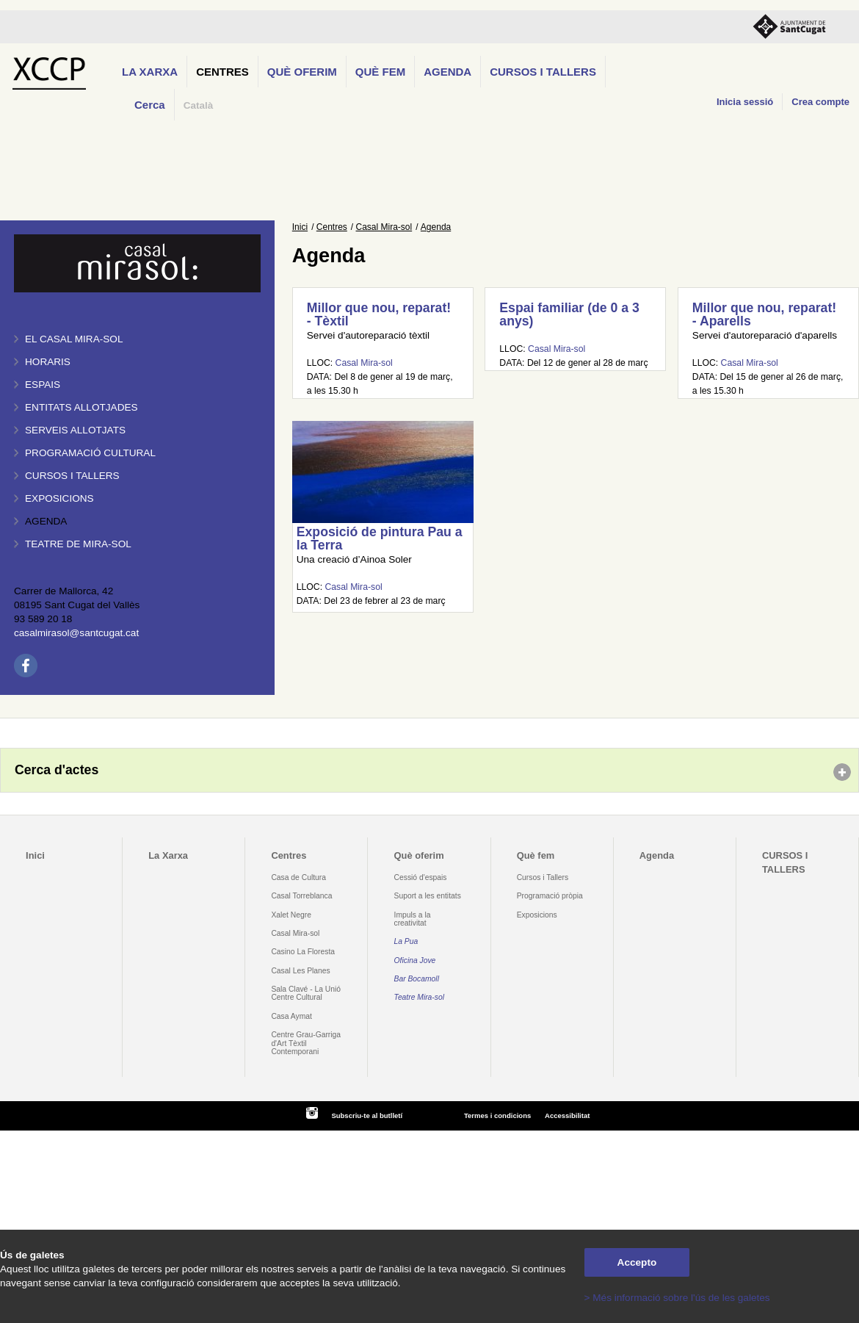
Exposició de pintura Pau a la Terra (380, 538)
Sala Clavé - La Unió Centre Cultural (306, 993)
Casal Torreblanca (301, 896)
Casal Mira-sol (384, 227)
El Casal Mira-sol (74, 339)
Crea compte (820, 101)
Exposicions (59, 498)
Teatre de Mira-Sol (78, 543)
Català (199, 105)
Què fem (380, 71)
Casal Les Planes (300, 971)
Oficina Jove (415, 960)
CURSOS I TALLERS (543, 71)
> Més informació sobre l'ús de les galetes (677, 1297)
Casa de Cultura (298, 877)
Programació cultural (90, 452)
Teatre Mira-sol (419, 997)
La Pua (406, 941)
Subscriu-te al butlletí (366, 1115)
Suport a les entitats (427, 896)
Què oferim (302, 71)
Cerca (149, 104)
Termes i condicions (497, 1115)
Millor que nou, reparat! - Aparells (764, 314)
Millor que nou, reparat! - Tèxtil (379, 314)
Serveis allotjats (75, 430)
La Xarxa (150, 71)
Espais (42, 384)
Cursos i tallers (72, 475)
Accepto (637, 1262)
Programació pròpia (550, 896)
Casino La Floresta (303, 952)
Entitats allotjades (81, 407)
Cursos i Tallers (542, 877)
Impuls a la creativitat (412, 919)
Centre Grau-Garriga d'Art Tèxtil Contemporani (306, 1043)
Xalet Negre (291, 915)
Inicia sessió (745, 101)
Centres (222, 71)
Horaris (47, 361)
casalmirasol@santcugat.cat (76, 632)
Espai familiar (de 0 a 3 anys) (569, 314)
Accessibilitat (567, 1115)
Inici (300, 227)
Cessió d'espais (420, 877)
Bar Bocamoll (416, 979)
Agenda (447, 71)
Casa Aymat (291, 1016)
